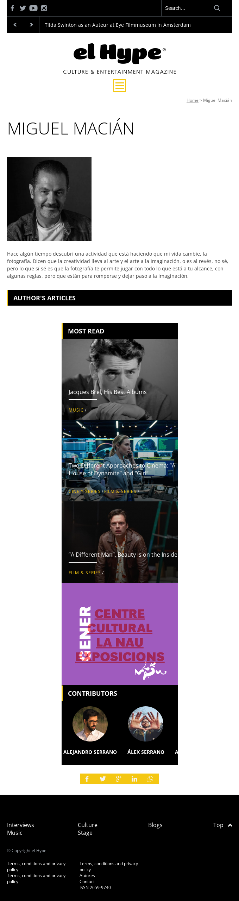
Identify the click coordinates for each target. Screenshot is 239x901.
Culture (88, 825)
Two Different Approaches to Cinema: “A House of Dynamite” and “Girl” (122, 469)
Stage (85, 833)
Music (76, 410)
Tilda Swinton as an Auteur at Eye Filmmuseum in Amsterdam (118, 24)
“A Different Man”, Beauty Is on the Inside (123, 554)
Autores (87, 875)
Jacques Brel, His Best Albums (108, 392)
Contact (87, 881)
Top (222, 825)
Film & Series (120, 491)
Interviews (20, 825)
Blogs (155, 825)
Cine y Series (85, 491)
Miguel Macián (217, 100)
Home (193, 100)
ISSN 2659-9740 (95, 887)
